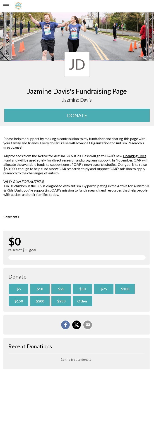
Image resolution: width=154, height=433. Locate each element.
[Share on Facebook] (65, 325)
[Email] (87, 325)
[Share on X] (76, 325)
